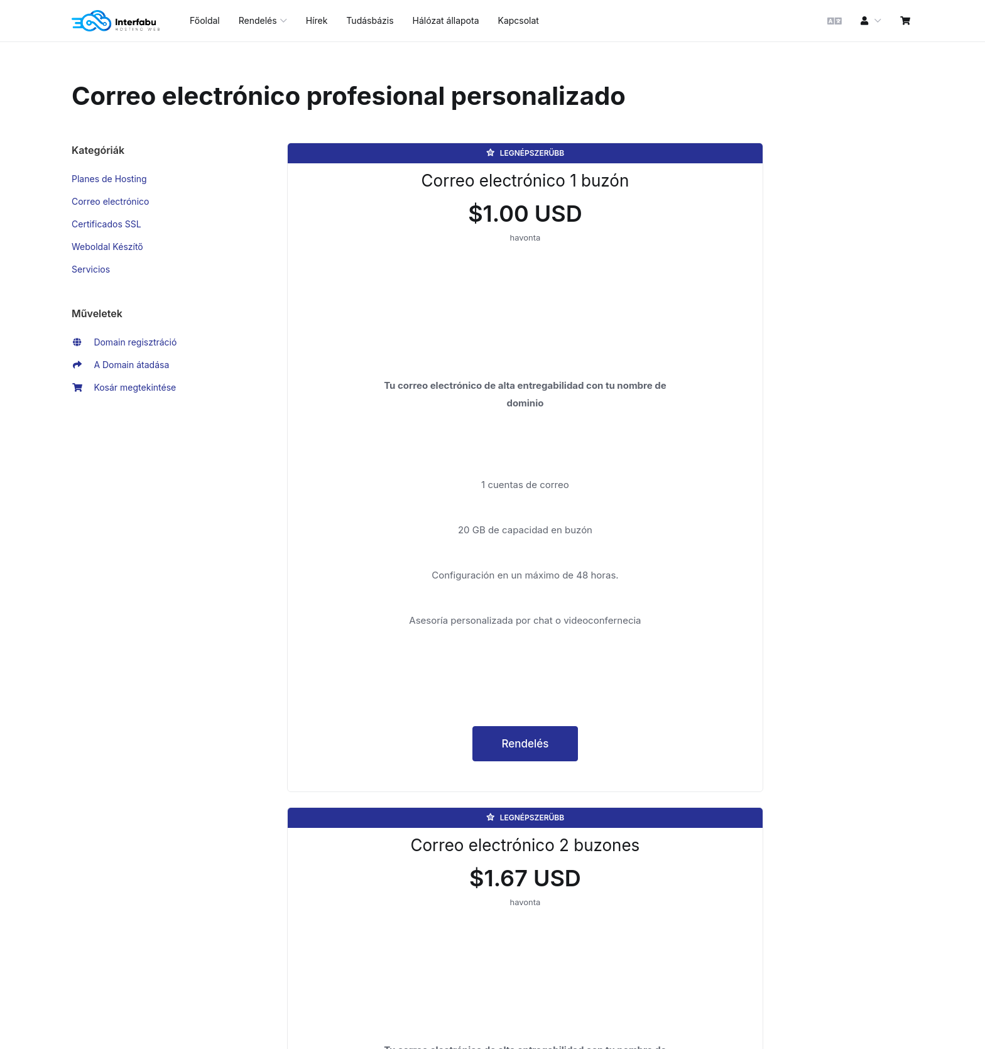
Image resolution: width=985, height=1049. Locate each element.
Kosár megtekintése (124, 387)
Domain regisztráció (124, 342)
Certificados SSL (106, 224)
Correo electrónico (110, 201)
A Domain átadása (120, 364)
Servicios (91, 269)
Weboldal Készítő (107, 246)
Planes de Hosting (109, 178)
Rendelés (386, 859)
